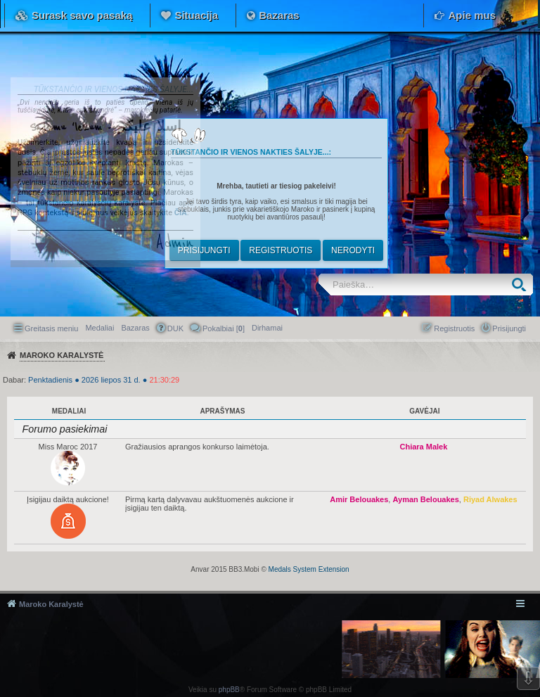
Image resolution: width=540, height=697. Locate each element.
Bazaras (279, 15)
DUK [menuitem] (175, 328)
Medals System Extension (309, 569)
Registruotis (280, 250)
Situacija (196, 15)
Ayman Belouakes (425, 499)
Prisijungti (204, 250)
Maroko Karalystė (51, 604)
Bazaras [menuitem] (135, 328)
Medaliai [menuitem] (99, 328)
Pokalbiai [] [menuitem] (223, 328)
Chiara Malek (423, 446)
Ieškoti (522, 284)
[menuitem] (267, 327)
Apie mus (472, 15)
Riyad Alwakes (490, 499)
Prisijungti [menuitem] (509, 328)
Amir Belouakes (359, 499)
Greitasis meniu (51, 328)
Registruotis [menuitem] (454, 328)
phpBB (229, 689)
